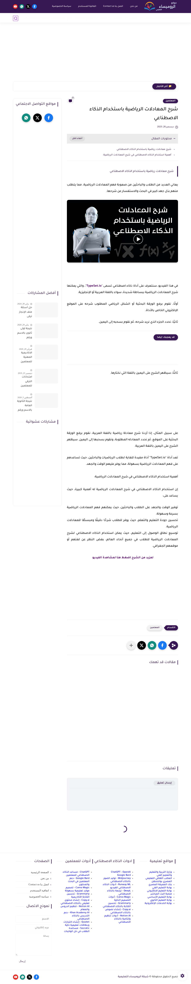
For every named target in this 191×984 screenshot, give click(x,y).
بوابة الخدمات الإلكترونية (158, 903)
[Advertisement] (95, 54)
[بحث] (15, 18)
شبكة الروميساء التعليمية (133, 976)
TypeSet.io (94, 286)
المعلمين (170, 101)
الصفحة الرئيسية (40, 872)
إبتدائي (133, 18)
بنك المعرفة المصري (160, 884)
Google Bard (124, 875)
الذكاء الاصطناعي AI (36, 18)
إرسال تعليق (164, 783)
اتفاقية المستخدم (87, 6)
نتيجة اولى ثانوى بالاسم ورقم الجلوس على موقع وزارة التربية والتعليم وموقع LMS (24, 333)
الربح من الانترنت (62, 18)
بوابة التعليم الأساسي (159, 897)
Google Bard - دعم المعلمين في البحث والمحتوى (78, 881)
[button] (162, 645)
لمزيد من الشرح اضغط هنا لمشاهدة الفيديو (122, 557)
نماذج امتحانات (84, 18)
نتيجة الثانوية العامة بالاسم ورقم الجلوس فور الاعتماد (24, 406)
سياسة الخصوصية (61, 6)
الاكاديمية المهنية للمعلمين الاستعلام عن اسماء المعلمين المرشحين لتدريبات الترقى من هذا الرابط (26, 358)
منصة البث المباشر (161, 894)
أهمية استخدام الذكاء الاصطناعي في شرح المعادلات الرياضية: (137, 155)
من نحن (133, 6)
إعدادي (118, 18)
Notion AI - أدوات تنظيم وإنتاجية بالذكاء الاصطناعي (117, 919)
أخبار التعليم (170, 18)
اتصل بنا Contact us (113, 6)
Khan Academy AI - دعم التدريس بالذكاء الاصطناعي (76, 915)
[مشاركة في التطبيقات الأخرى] (131, 645)
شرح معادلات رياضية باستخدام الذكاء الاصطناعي (144, 149)
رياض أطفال (152, 18)
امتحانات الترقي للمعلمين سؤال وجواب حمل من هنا (24, 382)
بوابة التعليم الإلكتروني (159, 891)
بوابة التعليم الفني (162, 888)
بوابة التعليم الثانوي (161, 900)
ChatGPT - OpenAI (121, 872)
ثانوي (103, 18)
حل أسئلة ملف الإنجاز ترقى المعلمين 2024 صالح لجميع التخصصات (25, 312)
